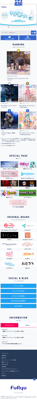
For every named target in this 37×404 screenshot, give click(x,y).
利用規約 (4, 366)
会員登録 (4, 355)
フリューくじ (5, 353)
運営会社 (4, 375)
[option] (18, 15)
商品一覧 (4, 358)
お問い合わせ (5, 364)
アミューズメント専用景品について (10, 371)
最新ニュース (5, 362)
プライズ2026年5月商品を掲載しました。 (12, 343)
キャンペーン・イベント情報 (9, 360)
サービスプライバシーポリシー (9, 369)
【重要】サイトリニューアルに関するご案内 (13, 331)
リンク (3, 373)
